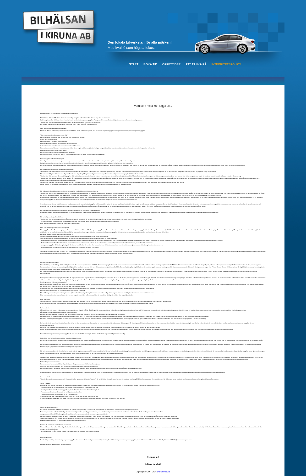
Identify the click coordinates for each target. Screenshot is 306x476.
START (133, 64)
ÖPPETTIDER (171, 64)
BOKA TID (150, 64)
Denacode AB (163, 471)
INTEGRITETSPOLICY (226, 64)
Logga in (153, 457)
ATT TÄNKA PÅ (196, 64)
